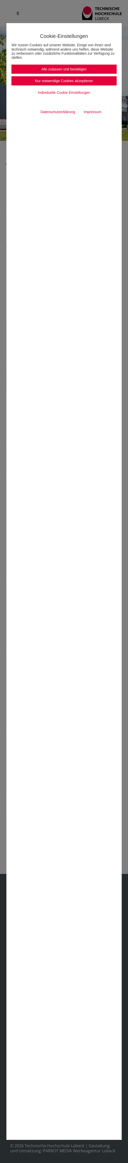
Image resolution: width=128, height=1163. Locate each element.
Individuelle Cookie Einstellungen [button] (64, 93)
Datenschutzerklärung (57, 112)
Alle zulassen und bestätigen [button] (64, 69)
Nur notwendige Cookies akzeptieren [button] (64, 81)
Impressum (92, 112)
